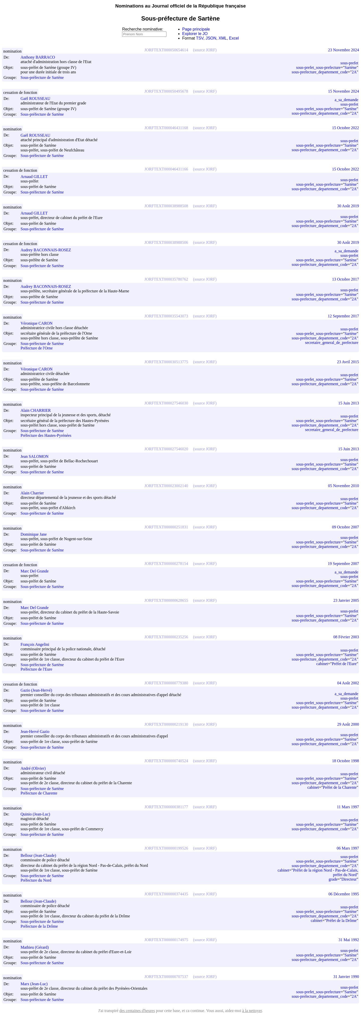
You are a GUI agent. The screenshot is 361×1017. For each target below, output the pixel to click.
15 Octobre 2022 (345, 128)
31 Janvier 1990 (346, 976)
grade (333, 879)
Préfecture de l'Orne (37, 348)
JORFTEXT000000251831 (166, 527)
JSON (211, 38)
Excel (234, 38)
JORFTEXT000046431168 (166, 128)
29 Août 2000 (348, 724)
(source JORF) (205, 50)
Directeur (348, 879)
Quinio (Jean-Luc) (38, 814)
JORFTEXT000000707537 (166, 976)
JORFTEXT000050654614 (166, 50)
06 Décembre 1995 (343, 894)
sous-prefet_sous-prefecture (318, 67)
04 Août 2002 (348, 683)
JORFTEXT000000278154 (166, 563)
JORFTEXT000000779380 (166, 683)
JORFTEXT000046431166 (166, 169)
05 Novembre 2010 (343, 486)
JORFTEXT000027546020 (166, 449)
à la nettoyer (252, 1010)
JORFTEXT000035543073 (166, 316)
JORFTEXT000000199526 (166, 848)
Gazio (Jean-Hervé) (39, 690)
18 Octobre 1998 (345, 761)
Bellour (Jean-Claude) (41, 855)
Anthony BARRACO (40, 57)
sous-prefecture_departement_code (320, 72)
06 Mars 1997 (348, 848)
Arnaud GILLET (36, 176)
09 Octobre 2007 (345, 527)
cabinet (322, 664)
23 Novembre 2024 (343, 50)
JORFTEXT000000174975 (166, 940)
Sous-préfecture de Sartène (42, 78)
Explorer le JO (195, 34)
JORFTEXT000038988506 (166, 242)
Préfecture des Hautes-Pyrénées (46, 435)
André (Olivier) (35, 768)
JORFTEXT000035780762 (166, 279)
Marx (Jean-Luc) (36, 984)
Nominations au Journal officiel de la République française (180, 6)
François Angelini (37, 644)
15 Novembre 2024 (343, 91)
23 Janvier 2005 (346, 600)
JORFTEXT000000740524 (166, 761)
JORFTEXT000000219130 (166, 724)
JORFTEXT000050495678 (166, 91)
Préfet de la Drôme (341, 920)
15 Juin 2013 (348, 403)
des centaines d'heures (137, 1010)
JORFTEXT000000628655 (166, 600)
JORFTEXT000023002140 (166, 486)
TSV (200, 38)
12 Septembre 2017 (343, 316)
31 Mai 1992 (348, 940)
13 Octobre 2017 (345, 279)
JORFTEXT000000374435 (166, 894)
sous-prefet (349, 63)
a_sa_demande (346, 100)
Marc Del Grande (37, 571)
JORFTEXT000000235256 (166, 637)
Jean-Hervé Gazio (37, 731)
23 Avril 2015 (348, 362)
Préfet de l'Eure (344, 664)
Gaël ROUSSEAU (38, 98)
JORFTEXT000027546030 (166, 403)
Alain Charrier (34, 493)
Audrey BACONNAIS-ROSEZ (48, 250)
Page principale (196, 29)
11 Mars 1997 (348, 807)
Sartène (350, 67)
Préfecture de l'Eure (36, 669)
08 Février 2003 (346, 637)
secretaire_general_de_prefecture (331, 342)
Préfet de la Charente (340, 787)
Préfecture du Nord (36, 880)
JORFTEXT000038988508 (166, 206)
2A (354, 72)
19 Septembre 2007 (343, 563)
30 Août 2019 (348, 206)
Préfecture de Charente (39, 793)
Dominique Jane (36, 534)
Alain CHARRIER (38, 410)
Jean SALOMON (37, 456)
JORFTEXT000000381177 (166, 807)
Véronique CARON (39, 323)
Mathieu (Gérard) (37, 947)
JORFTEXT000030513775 (166, 362)
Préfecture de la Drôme (39, 926)
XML (223, 38)
